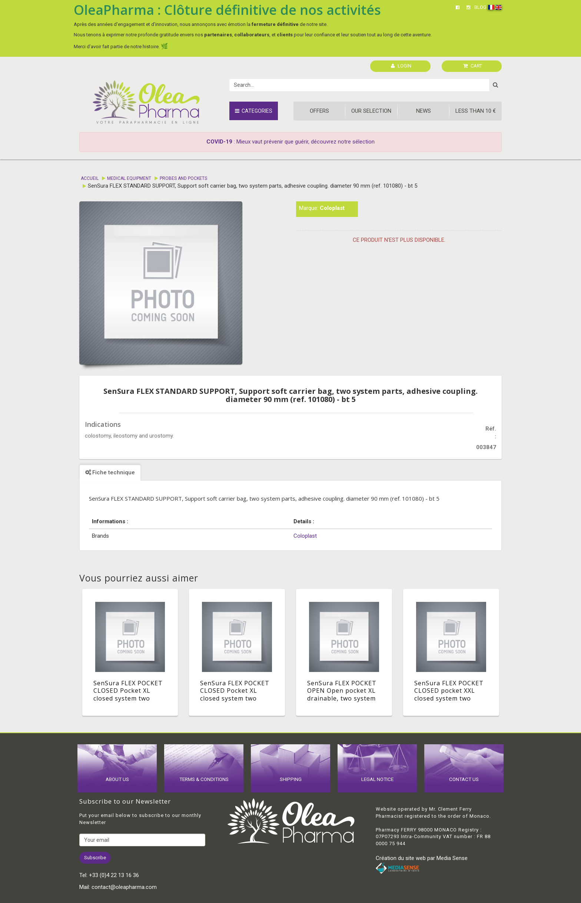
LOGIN (401, 66)
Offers (319, 111)
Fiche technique (110, 472)
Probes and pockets (183, 178)
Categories (253, 111)
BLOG (480, 7)
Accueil (90, 178)
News (423, 111)
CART (472, 66)
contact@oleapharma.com (124, 887)
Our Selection (371, 111)
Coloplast (332, 208)
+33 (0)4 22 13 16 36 (114, 875)
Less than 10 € (475, 111)
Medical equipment (129, 178)
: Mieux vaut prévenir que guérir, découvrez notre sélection (290, 141)
